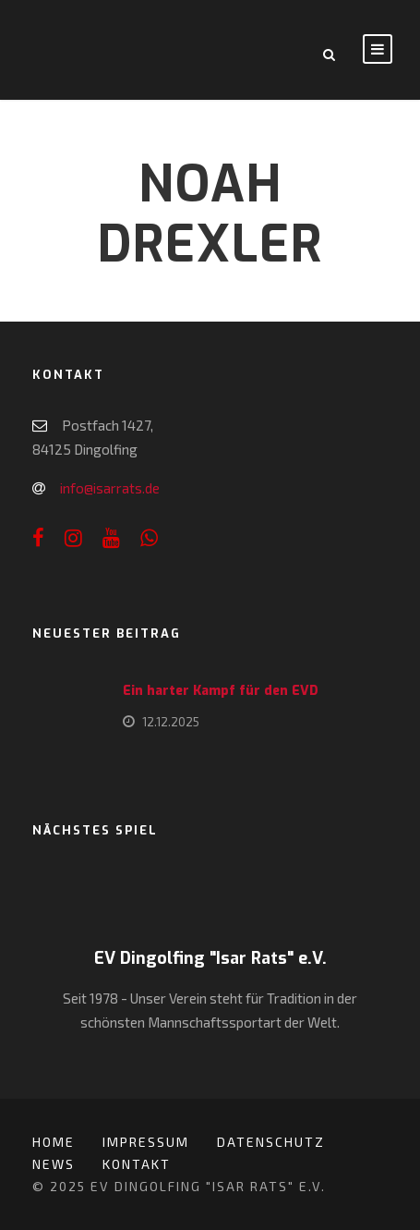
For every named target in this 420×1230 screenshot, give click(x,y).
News (53, 1164)
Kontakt (136, 1164)
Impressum (145, 1142)
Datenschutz (271, 1142)
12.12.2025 (170, 721)
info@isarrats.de (110, 488)
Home (53, 1142)
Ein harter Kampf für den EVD (220, 691)
